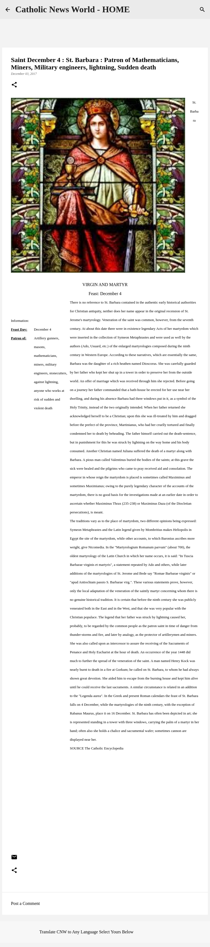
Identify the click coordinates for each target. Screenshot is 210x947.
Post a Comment (25, 903)
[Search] (202, 9)
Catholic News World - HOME (72, 9)
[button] (14, 85)
